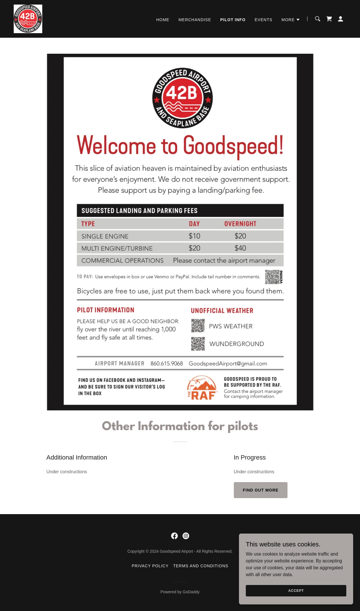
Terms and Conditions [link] (200, 566)
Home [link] (162, 19)
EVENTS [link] (263, 19)
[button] (290, 19)
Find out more (261, 490)
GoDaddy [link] (191, 592)
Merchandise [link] (194, 19)
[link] (28, 18)
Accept (296, 590)
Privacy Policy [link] (150, 566)
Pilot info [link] (233, 19)
